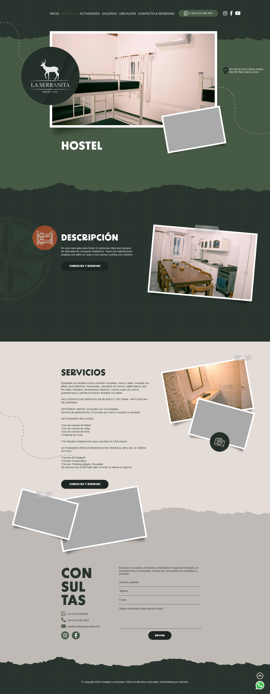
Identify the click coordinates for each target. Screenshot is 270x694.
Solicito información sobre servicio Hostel (160, 617)
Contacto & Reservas (156, 13)
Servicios (69, 13)
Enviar (160, 635)
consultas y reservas (84, 266)
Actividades (90, 13)
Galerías (109, 13)
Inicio (54, 13)
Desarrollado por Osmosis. (174, 682)
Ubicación (127, 13)
